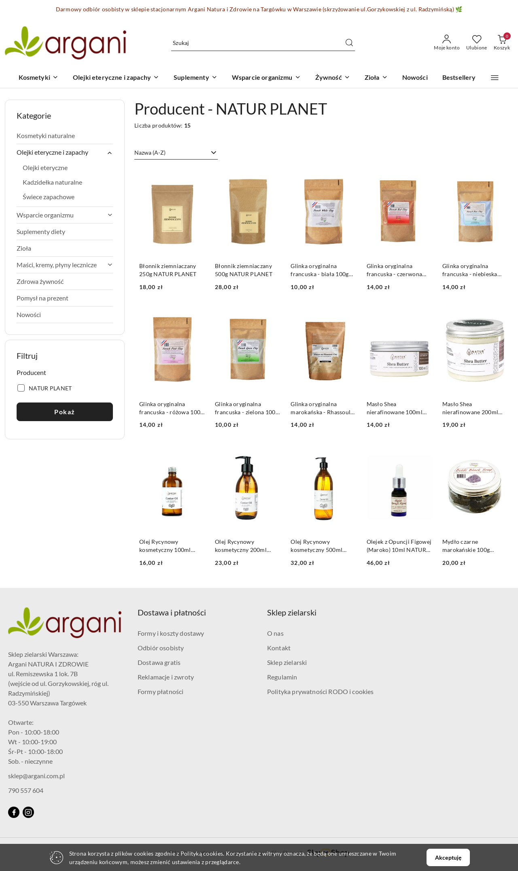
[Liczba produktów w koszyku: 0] (501, 43)
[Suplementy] (195, 78)
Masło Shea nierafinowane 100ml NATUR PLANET (394, 408)
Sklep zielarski (287, 662)
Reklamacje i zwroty (166, 677)
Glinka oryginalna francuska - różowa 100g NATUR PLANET (171, 408)
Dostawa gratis (159, 662)
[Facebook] (13, 812)
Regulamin (282, 677)
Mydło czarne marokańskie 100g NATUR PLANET (466, 546)
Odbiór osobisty (161, 648)
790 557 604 (25, 790)
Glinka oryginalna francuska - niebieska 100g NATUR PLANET (471, 270)
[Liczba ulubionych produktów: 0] (476, 43)
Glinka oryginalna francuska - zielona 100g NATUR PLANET (246, 408)
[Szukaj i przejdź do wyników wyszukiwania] (349, 43)
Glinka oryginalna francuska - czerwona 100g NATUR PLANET (395, 270)
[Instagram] (28, 812)
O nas (275, 633)
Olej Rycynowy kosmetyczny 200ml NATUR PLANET (241, 546)
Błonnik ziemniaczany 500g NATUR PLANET (243, 269)
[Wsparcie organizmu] (266, 78)
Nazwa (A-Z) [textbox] (150, 152)
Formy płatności (160, 691)
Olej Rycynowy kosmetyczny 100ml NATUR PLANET (165, 546)
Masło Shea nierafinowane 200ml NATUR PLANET (470, 408)
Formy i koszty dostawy (171, 633)
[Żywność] (332, 78)
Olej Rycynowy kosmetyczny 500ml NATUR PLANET (316, 546)
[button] (495, 77)
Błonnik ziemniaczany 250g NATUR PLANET (168, 269)
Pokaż (64, 411)
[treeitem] (65, 136)
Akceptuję (448, 857)
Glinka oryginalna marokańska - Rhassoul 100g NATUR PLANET (320, 408)
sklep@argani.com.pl (36, 775)
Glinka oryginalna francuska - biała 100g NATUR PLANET (319, 270)
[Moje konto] (447, 43)
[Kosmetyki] (38, 78)
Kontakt (279, 648)
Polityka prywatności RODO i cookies (320, 691)
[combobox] (176, 153)
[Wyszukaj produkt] (263, 42)
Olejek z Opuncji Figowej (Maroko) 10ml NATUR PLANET (399, 546)
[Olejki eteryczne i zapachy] (116, 78)
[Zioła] (376, 78)
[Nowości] (415, 78)
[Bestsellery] (459, 78)
